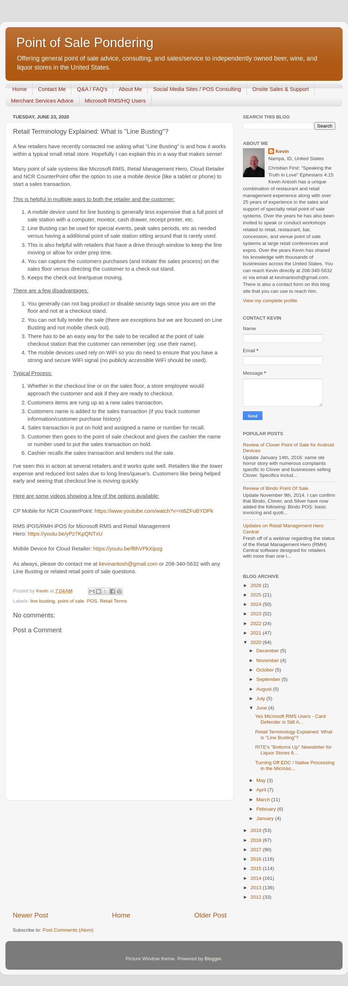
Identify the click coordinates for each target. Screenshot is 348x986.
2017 (256, 849)
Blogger (212, 958)
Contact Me (52, 89)
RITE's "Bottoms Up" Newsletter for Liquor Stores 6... (293, 750)
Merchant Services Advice (42, 100)
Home (19, 89)
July (261, 698)
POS (92, 601)
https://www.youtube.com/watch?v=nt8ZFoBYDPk (154, 511)
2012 (256, 897)
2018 (256, 840)
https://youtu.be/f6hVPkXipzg (127, 549)
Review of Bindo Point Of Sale (275, 488)
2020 (256, 642)
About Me (130, 89)
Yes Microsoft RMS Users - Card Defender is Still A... (290, 719)
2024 (256, 604)
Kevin (282, 151)
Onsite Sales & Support (280, 89)
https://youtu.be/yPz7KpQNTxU (65, 534)
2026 (256, 585)
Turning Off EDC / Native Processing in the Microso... (295, 765)
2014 (256, 878)
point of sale (71, 601)
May (261, 780)
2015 (256, 868)
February (266, 809)
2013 (256, 887)
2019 (256, 830)
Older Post (210, 915)
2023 (256, 613)
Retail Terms (113, 601)
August (264, 689)
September (269, 679)
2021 (256, 633)
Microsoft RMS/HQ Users (115, 100)
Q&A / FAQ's (92, 89)
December (268, 650)
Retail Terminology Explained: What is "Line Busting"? (293, 734)
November (268, 660)
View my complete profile (270, 300)
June (262, 708)
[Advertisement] (119, 855)
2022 (256, 623)
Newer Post (30, 915)
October (265, 670)
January (265, 818)
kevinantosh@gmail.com (128, 564)
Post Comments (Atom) (68, 930)
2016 (256, 859)
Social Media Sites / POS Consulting (197, 89)
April (262, 789)
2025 (256, 595)
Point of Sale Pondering (84, 42)
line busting (42, 601)
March (263, 799)
